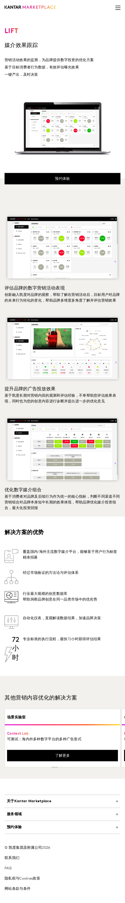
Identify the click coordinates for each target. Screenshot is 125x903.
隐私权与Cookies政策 (22, 878)
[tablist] (62, 846)
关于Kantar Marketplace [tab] (29, 801)
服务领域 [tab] (14, 814)
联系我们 (12, 858)
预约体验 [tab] (14, 827)
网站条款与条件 (18, 888)
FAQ (8, 868)
